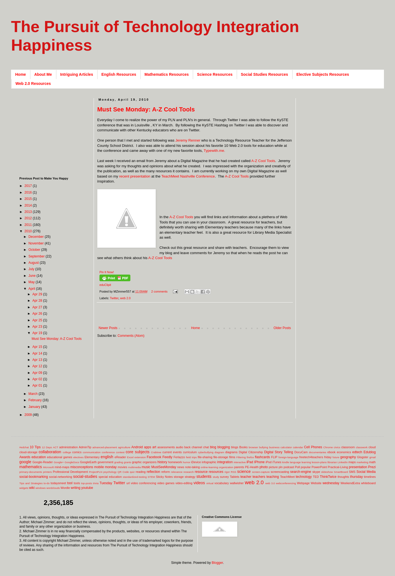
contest (120, 452)
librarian (332, 462)
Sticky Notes (164, 476)
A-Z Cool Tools (263, 161)
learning (306, 462)
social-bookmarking (33, 477)
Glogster (362, 457)
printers (47, 471)
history (162, 462)
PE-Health (252, 467)
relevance (177, 471)
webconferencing (286, 483)
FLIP (274, 457)
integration (225, 462)
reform (165, 471)
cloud (372, 447)
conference (108, 452)
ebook (331, 452)
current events (172, 452)
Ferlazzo (179, 457)
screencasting (280, 471)
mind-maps (62, 467)
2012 (29, 218)
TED (316, 476)
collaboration (50, 452)
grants (127, 462)
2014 (29, 205)
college (67, 452)
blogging (223, 447)
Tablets (234, 476)
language (295, 462)
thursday (356, 477)
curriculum (190, 452)
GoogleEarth (88, 462)
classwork (362, 447)
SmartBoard (341, 471)
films (232, 457)
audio (179, 447)
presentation (358, 467)
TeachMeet (287, 476)
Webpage (303, 483)
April (32, 289)
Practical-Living (338, 467)
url (128, 483)
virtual (210, 483)
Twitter (114, 298)
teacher (245, 477)
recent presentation (134, 176)
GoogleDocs (72, 462)
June (32, 276)
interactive (240, 462)
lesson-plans (319, 462)
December (36, 237)
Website (316, 483)
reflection (153, 472)
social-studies (85, 476)
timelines (370, 476)
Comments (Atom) (130, 336)
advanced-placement (104, 447)
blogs (234, 447)
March (33, 394)
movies (122, 467)
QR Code (123, 471)
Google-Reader (42, 462)
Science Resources (214, 74)
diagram (219, 452)
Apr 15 (37, 347)
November (36, 243)
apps (147, 447)
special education (110, 476)
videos (199, 483)
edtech (357, 452)
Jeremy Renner (187, 140)
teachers (258, 477)
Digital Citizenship (251, 452)
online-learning (209, 467)
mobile (99, 467)
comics (77, 452)
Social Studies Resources (264, 74)
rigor (227, 471)
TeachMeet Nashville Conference (188, 176)
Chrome (328, 447)
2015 (29, 199)
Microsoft (48, 467)
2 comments (159, 291)
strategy (190, 476)
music (146, 467)
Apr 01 (37, 385)
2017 (29, 186)
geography (348, 457)
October (34, 250)
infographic (209, 462)
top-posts (86, 483)
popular (306, 467)
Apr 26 (37, 314)
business (274, 447)
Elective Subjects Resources (322, 74)
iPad (249, 462)
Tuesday (105, 483)
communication (92, 452)
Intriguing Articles (76, 74)
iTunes (276, 462)
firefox (250, 457)
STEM (151, 476)
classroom (348, 447)
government (105, 462)
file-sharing (205, 457)
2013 (29, 212)
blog (213, 447)
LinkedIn (342, 462)
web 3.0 (270, 483)
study (216, 476)
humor (186, 462)
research (188, 471)
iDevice (196, 462)
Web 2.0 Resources (33, 83)
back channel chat (196, 447)
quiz (132, 471)
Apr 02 (37, 379)
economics (344, 452)
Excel (130, 457)
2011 (29, 225)
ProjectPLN (95, 471)
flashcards (262, 457)
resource (201, 472)
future (336, 457)
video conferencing (143, 483)
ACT (55, 447)
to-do (47, 483)
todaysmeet (58, 483)
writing (75, 488)
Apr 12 (37, 366)
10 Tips (35, 447)
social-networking (60, 476)
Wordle (65, 487)
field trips (191, 457)
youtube (87, 488)
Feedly (167, 457)
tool (69, 483)
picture (273, 467)
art (154, 447)
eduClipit (105, 284)
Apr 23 (37, 327)
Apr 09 (37, 373)
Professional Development (70, 471)
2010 (29, 231)
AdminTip (85, 447)
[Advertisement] (53, 132)
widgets (23, 487)
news (180, 467)
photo (263, 467)
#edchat (24, 447)
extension (140, 457)
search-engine (300, 472)
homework (175, 462)
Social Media (366, 472)
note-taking (192, 467)
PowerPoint (319, 467)
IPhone (259, 462)
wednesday (331, 483)
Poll (297, 467)
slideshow (327, 471)
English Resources (118, 74)
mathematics (30, 467)
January (34, 407)
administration (68, 447)
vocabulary (221, 483)
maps (351, 462)
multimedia (134, 467)
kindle (285, 462)
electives (78, 457)
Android (137, 447)
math (372, 462)
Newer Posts (108, 328)
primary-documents (30, 471)
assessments (166, 447)
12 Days (47, 447)
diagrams (231, 452)
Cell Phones (313, 447)
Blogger (217, 563)
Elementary (92, 457)
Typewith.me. (214, 150)
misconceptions (81, 467)
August (34, 263)
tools (77, 483)
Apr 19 (37, 333)
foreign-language (288, 457)
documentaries (317, 452)
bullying (263, 447)
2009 (29, 415)
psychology (110, 471)
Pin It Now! (106, 272)
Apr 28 (37, 301)
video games (165, 483)
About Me (43, 74)
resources (216, 472)
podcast (288, 467)
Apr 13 (37, 360)
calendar (298, 447)
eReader (120, 457)
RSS (233, 471)
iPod (269, 462)
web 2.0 (125, 298)
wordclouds (53, 487)
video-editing (183, 483)
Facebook (154, 457)
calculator (286, 447)
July (31, 269)
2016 (29, 192)
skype (316, 471)
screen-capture (261, 471)
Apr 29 (37, 294)
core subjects (137, 452)
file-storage (220, 457)
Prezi (372, 467)
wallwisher (237, 483)
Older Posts (282, 328)
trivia (96, 483)
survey (224, 476)
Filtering (241, 457)
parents (239, 467)
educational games (59, 457)
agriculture (124, 447)
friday (327, 457)
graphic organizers (144, 462)
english (107, 457)
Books (243, 447)
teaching (272, 477)
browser (253, 447)
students (203, 476)
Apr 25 (37, 320)
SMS (352, 471)
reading (141, 471)
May (32, 282)
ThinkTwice (328, 477)
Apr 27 (37, 307)
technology (304, 477)
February (35, 400)
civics (337, 447)
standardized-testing (135, 476)
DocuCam (301, 452)
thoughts (343, 476)
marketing (362, 462)
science (244, 471)
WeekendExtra (350, 483)
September (37, 256)
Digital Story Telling (278, 452)
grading (118, 462)
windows (41, 487)
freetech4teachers (311, 457)
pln (281, 467)
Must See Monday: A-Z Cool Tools (146, 109)
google (25, 462)
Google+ (59, 462)
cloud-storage (28, 452)
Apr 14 (37, 353)
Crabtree (156, 452)
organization (226, 467)
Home (20, 74)
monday (111, 467)
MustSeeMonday (163, 467)
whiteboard (368, 483)
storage (179, 476)
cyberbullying (206, 452)
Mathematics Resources (166, 74)
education (38, 457)
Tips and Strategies (31, 483)
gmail (372, 457)
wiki (32, 488)
